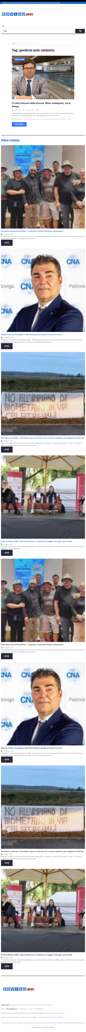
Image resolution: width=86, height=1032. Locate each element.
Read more (19, 124)
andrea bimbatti (18, 119)
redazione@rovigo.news (57, 1013)
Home (14, 43)
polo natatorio (62, 119)
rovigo (69, 119)
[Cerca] (37, 31)
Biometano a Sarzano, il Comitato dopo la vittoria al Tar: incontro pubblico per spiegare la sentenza (42, 438)
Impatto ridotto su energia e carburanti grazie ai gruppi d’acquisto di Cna (31, 334)
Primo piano (19, 59)
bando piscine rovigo (30, 119)
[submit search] (80, 31)
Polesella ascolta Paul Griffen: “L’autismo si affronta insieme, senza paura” (32, 231)
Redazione (17, 110)
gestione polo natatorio (43, 119)
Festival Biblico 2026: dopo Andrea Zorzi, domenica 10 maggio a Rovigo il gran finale (37, 541)
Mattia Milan (54, 119)
